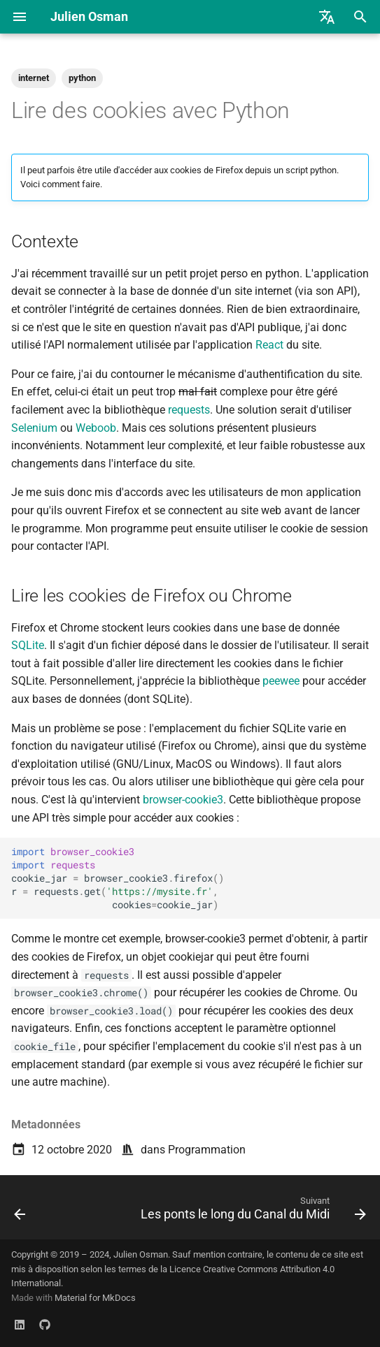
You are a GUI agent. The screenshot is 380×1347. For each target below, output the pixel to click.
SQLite (27, 645)
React (269, 344)
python (82, 78)
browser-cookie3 (183, 799)
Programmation (207, 1149)
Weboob (96, 428)
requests (189, 409)
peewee (281, 680)
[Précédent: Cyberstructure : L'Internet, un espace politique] (20, 1211)
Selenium (34, 428)
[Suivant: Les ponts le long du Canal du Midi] (251, 1211)
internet (33, 78)
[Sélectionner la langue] (327, 17)
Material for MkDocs (95, 1298)
